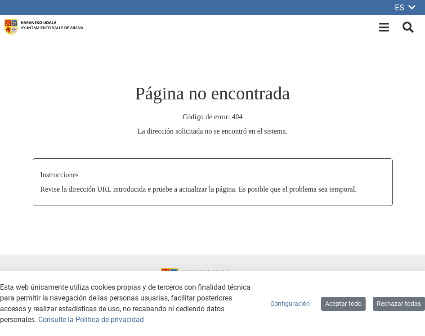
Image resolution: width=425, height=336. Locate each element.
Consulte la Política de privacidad (91, 319)
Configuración (290, 303)
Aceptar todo (343, 303)
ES (405, 7)
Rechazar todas (399, 303)
